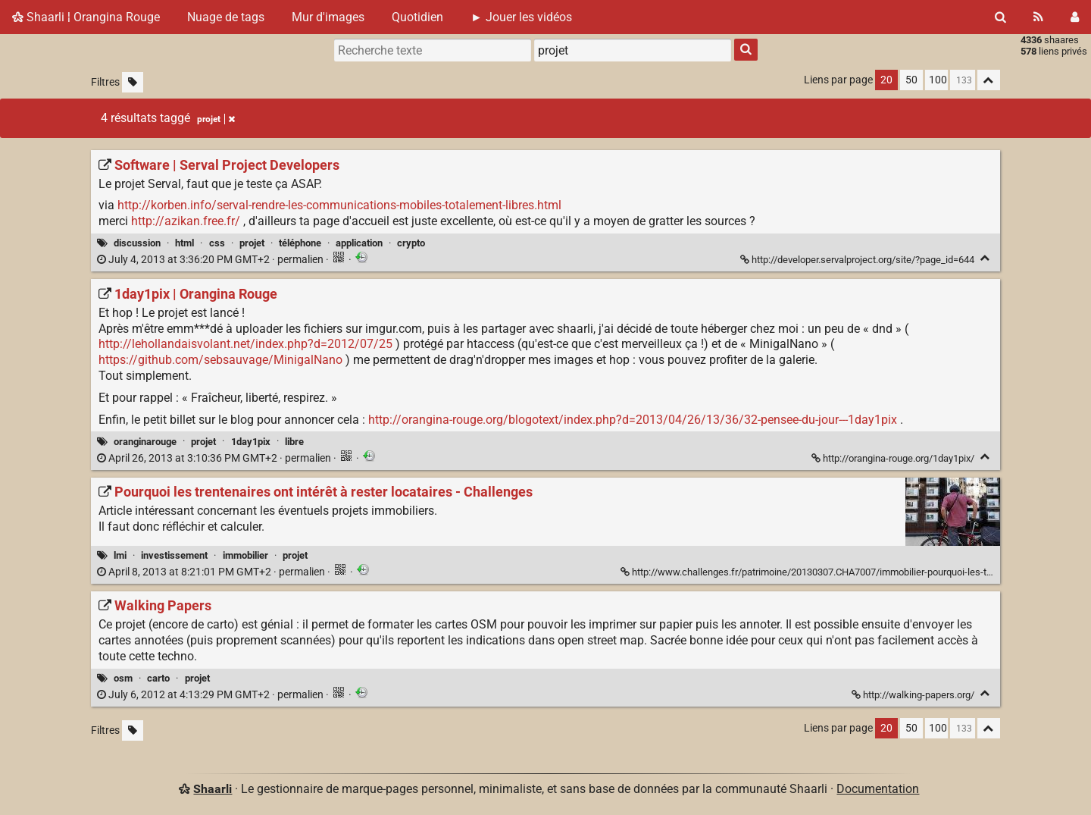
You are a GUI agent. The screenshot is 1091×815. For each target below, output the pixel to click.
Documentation (877, 789)
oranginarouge (145, 441)
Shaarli (212, 789)
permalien (211, 259)
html (184, 243)
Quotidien (417, 17)
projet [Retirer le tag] (216, 119)
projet (251, 243)
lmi (120, 555)
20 (886, 80)
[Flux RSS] (1038, 17)
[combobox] (632, 50)
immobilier (245, 555)
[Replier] (985, 258)
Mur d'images (328, 17)
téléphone (300, 243)
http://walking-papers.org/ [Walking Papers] (914, 695)
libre (294, 441)
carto (158, 678)
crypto (411, 243)
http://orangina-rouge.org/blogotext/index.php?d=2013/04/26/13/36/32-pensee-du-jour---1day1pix (632, 419)
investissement (174, 555)
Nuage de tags (225, 17)
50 (911, 80)
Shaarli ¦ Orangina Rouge (86, 17)
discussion (137, 243)
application (359, 243)
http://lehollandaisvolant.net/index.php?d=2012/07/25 (245, 344)
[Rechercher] (1000, 17)
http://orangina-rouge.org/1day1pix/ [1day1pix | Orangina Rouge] (894, 458)
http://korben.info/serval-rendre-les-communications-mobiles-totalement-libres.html (339, 205)
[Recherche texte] (432, 50)
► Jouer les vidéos (521, 17)
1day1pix (250, 441)
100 (938, 80)
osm (123, 678)
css (217, 243)
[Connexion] (1074, 17)
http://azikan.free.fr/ (185, 221)
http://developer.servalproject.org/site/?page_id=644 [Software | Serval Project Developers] (858, 259)
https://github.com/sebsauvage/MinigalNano (220, 360)
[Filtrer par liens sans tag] (132, 82)
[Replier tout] (988, 80)
